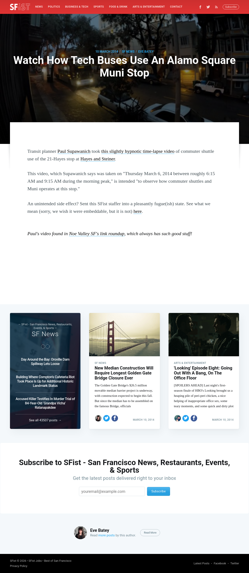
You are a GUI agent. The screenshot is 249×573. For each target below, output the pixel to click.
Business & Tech (76, 6)
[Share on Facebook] (114, 418)
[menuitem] (39, 7)
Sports (98, 6)
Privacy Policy (18, 566)
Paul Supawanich (73, 151)
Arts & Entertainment (149, 6)
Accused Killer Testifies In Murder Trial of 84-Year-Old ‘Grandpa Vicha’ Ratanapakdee (45, 403)
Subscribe (231, 6)
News (39, 6)
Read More (150, 532)
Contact (176, 6)
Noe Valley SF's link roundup (96, 233)
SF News (128, 51)
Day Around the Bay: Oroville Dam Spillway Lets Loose (45, 361)
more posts (106, 535)
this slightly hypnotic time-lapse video (137, 151)
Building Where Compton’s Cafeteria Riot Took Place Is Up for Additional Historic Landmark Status (45, 381)
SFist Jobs (35, 560)
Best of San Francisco (57, 560)
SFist (13, 560)
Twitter (234, 563)
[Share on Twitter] (106, 418)
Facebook (220, 563)
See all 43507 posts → (45, 420)
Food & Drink (118, 6)
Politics (54, 6)
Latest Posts (202, 563)
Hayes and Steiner (97, 158)
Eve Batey (146, 51)
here (137, 211)
